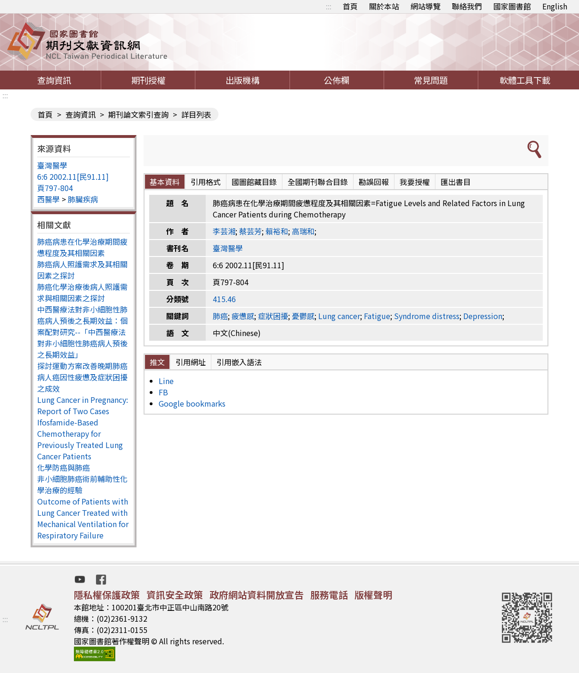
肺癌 (220, 315)
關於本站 (384, 6)
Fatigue (377, 315)
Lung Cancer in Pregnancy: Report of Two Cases (82, 405)
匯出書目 (456, 181)
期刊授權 (148, 80)
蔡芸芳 (250, 231)
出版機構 (242, 80)
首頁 (350, 6)
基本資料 (165, 181)
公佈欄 (336, 80)
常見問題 (431, 80)
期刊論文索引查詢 (138, 114)
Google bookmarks (192, 403)
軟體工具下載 (524, 80)
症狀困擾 (273, 315)
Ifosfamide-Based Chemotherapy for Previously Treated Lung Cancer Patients (80, 439)
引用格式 (206, 181)
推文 (157, 362)
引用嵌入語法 (239, 362)
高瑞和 (303, 231)
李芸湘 (224, 231)
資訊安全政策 (174, 594)
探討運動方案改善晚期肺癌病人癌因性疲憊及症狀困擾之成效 (82, 377)
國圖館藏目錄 (254, 181)
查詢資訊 (54, 80)
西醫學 (48, 199)
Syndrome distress (426, 315)
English (554, 6)
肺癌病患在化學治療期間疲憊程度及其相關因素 (82, 247)
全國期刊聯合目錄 (318, 181)
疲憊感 (243, 315)
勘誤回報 (374, 181)
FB (163, 392)
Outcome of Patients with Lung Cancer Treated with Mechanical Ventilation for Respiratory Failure (83, 518)
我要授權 (415, 181)
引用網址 (191, 362)
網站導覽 (425, 6)
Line (166, 380)
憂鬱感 (303, 315)
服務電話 (329, 594)
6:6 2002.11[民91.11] (73, 176)
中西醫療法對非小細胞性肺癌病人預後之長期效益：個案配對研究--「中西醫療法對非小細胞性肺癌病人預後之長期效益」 (82, 332)
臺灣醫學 (52, 165)
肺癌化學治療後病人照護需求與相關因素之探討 (82, 292)
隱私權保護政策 (107, 594)
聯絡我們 (467, 6)
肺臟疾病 (83, 199)
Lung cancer (339, 315)
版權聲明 (373, 594)
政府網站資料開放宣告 (256, 594)
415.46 (224, 298)
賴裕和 (276, 231)
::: (328, 6)
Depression (482, 315)
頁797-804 (55, 187)
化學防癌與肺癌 (63, 467)
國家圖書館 (512, 6)
